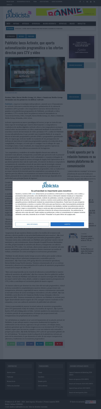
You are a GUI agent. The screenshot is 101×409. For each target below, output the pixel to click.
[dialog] (50, 204)
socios (34, 193)
